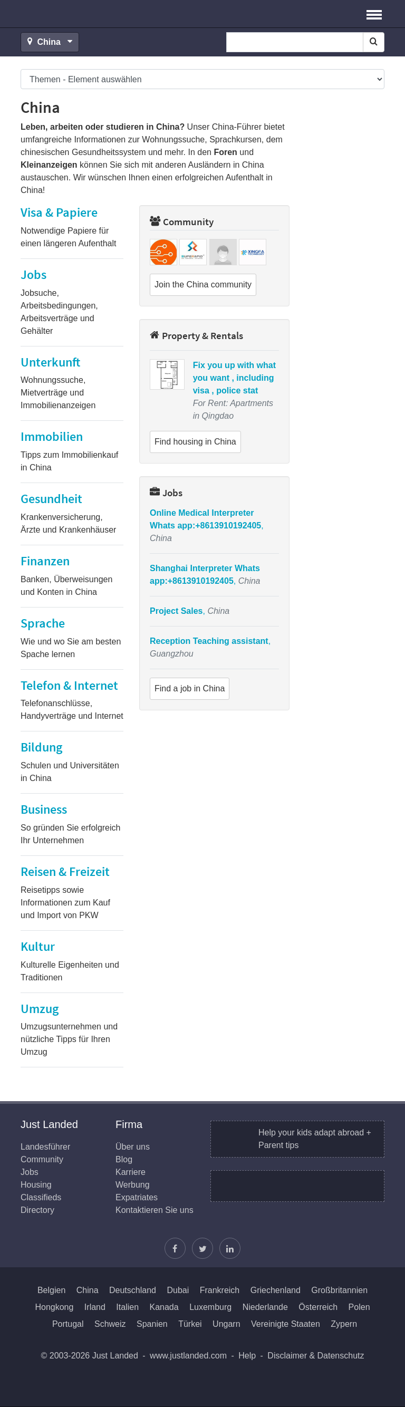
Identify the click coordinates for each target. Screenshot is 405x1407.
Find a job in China (190, 688)
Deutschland (132, 1290)
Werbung (132, 1184)
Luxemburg (210, 1307)
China (87, 1290)
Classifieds (41, 1197)
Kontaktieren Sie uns (154, 1210)
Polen (359, 1307)
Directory (37, 1210)
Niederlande (265, 1307)
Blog (123, 1159)
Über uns (132, 1146)
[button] (374, 13)
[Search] (373, 42)
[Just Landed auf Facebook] (175, 1248)
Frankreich (220, 1290)
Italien (127, 1307)
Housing (36, 1184)
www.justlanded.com (188, 1355)
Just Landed (60, 14)
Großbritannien (339, 1290)
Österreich (318, 1307)
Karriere (130, 1172)
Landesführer (45, 1146)
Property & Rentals (196, 335)
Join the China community (203, 284)
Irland (94, 1307)
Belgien (51, 1290)
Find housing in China (195, 441)
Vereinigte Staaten (285, 1323)
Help (247, 1355)
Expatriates (136, 1197)
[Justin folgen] (202, 1248)
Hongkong (54, 1307)
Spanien (152, 1323)
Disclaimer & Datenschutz (315, 1355)
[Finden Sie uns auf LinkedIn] (229, 1248)
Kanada (164, 1307)
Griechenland (275, 1290)
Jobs (166, 492)
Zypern (344, 1323)
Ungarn (226, 1323)
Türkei (189, 1323)
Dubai (178, 1290)
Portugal (68, 1323)
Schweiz (110, 1323)
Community (182, 221)
